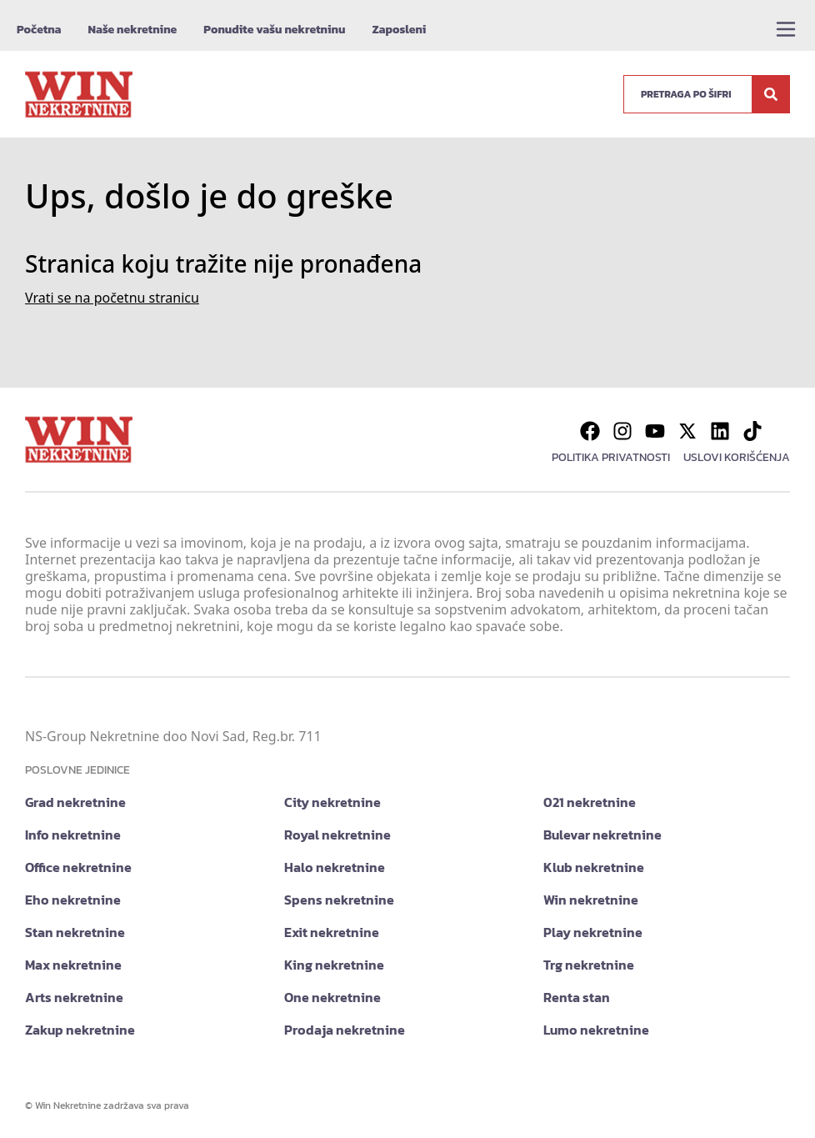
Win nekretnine (590, 900)
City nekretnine (332, 802)
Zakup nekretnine (80, 1030)
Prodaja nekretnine (344, 1030)
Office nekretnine (78, 867)
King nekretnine (334, 965)
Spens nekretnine (339, 900)
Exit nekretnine (331, 932)
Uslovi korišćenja (736, 457)
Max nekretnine (73, 965)
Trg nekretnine (588, 965)
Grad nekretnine (75, 802)
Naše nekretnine (132, 29)
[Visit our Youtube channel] (655, 431)
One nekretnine (332, 997)
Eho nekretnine (73, 900)
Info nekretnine (73, 835)
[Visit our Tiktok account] (752, 431)
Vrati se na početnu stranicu (112, 297)
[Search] (771, 94)
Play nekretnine (592, 932)
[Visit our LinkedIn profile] (720, 431)
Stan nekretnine (75, 932)
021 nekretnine (589, 802)
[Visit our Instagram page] (622, 431)
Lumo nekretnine (596, 1030)
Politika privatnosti (611, 457)
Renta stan (576, 997)
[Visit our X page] (688, 431)
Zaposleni (399, 29)
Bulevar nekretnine (602, 835)
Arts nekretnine (74, 997)
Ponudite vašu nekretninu (274, 29)
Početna (39, 29)
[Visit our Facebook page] (590, 431)
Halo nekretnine (334, 867)
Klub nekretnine (593, 867)
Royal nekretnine (337, 835)
